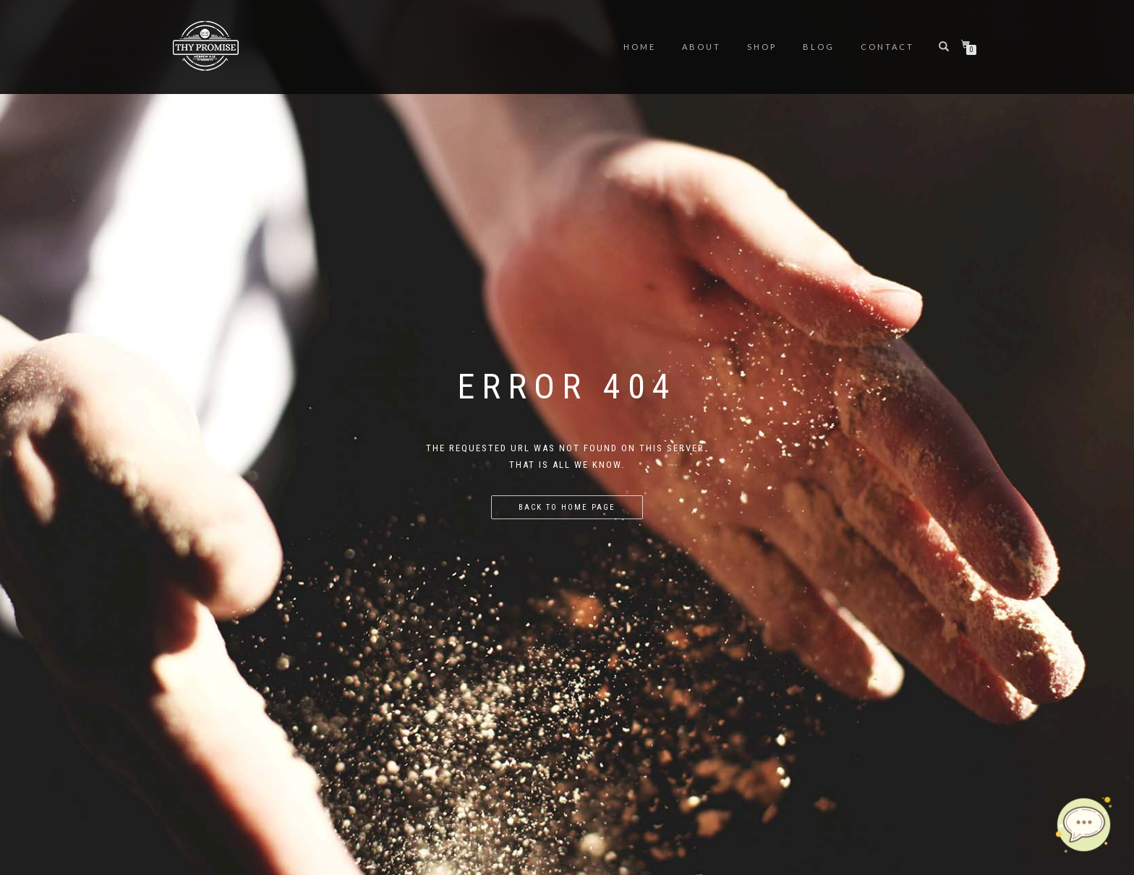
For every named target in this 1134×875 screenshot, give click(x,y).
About (701, 46)
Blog (819, 46)
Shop (762, 46)
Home (639, 46)
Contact (887, 46)
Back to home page (567, 507)
